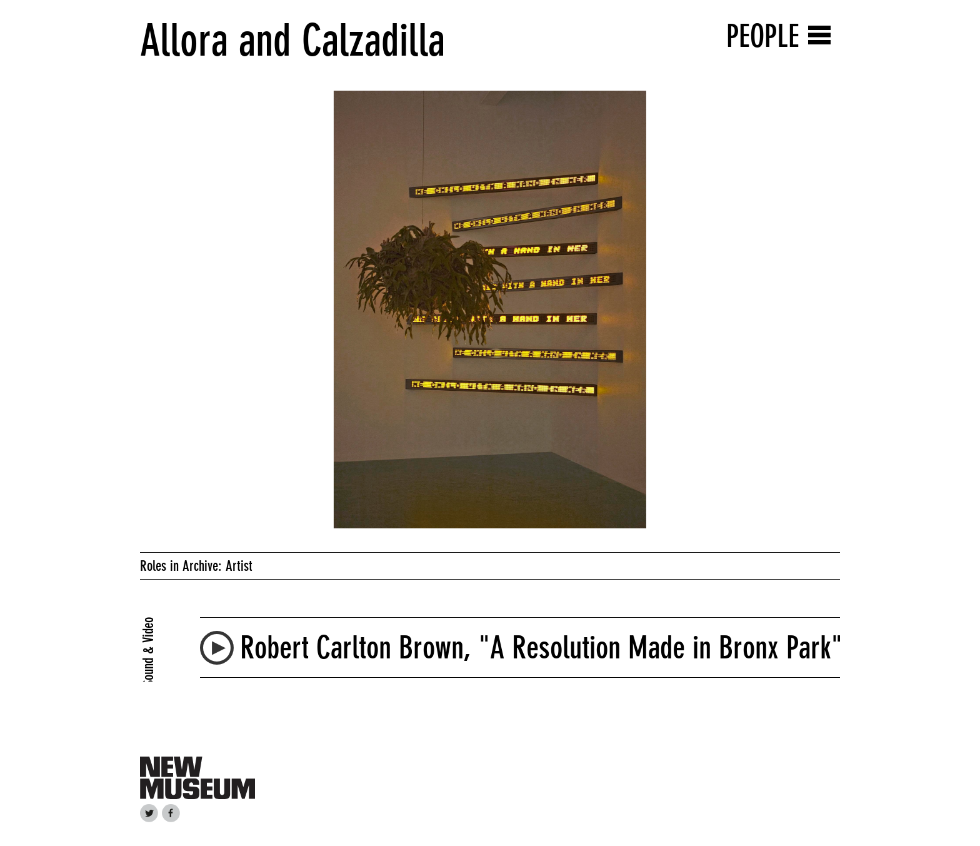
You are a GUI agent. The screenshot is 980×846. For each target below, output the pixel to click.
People (762, 36)
